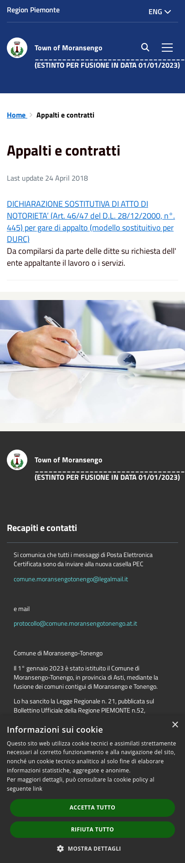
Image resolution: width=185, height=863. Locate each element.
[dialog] (92, 789)
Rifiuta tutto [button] (92, 829)
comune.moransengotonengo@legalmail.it (71, 579)
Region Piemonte (33, 9)
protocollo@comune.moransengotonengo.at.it (75, 623)
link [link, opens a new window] (37, 789)
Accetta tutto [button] (92, 807)
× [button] (174, 725)
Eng (160, 11)
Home (17, 114)
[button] (92, 848)
